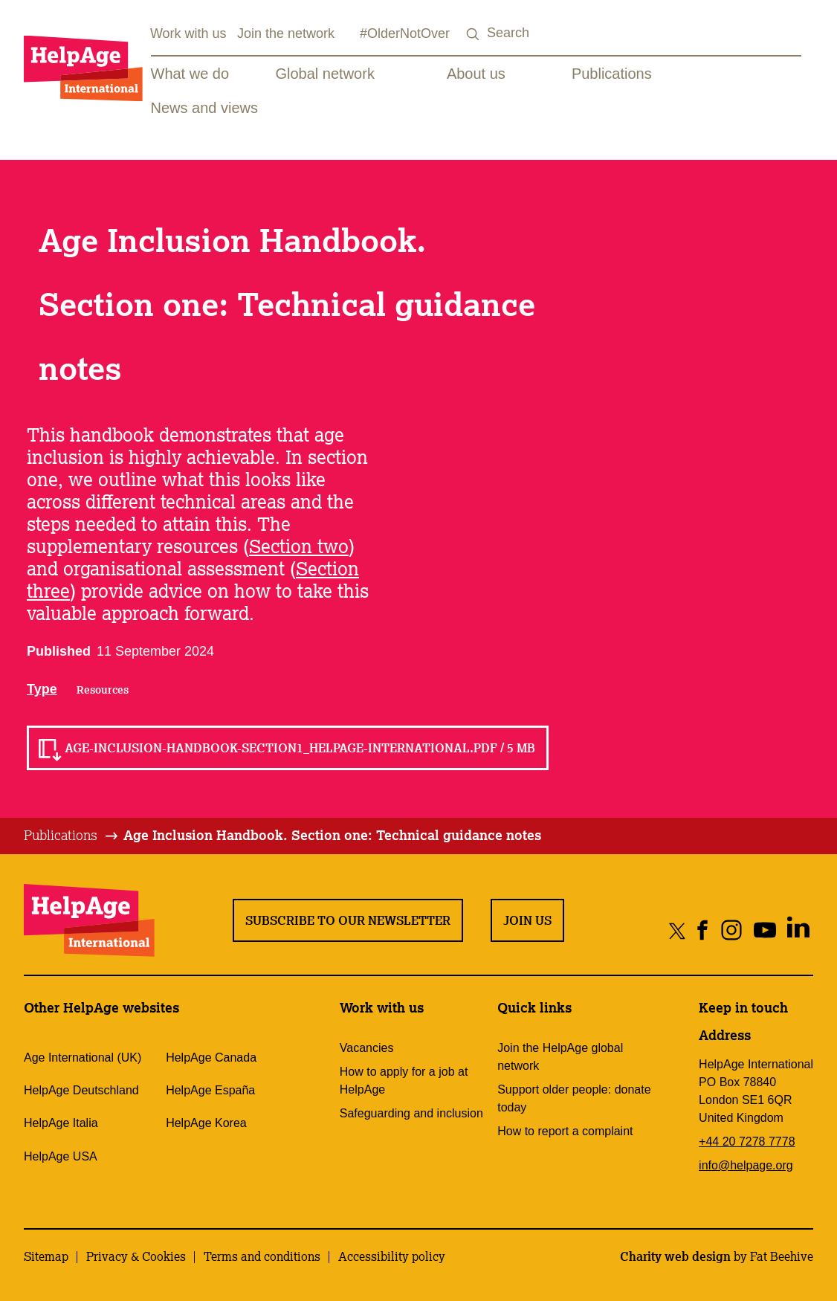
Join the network (286, 33)
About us (476, 73)
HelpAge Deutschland (81, 1090)
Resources (103, 689)
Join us (527, 920)
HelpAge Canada (211, 1057)
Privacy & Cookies (136, 1256)
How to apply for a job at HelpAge (404, 1080)
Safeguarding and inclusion (411, 1113)
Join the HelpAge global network (560, 1057)
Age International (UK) (82, 1057)
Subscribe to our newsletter (347, 920)
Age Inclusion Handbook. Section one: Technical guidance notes (332, 835)
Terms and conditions (262, 1256)
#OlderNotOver (405, 33)
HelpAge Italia (61, 1123)
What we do (190, 73)
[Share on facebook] (703, 930)
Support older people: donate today (573, 1098)
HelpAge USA (60, 1156)
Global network (325, 73)
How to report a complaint (565, 1131)
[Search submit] (473, 34)
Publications (612, 73)
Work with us (188, 33)
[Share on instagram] (731, 930)
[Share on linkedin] (798, 930)
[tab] (72, 835)
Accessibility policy (391, 1256)
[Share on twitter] (677, 930)
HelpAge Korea (206, 1123)
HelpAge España (210, 1090)
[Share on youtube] (764, 930)
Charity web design (675, 1256)
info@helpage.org (746, 1165)
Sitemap (46, 1256)
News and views (205, 108)
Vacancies (367, 1048)
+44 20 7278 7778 (747, 1141)
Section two (299, 546)
